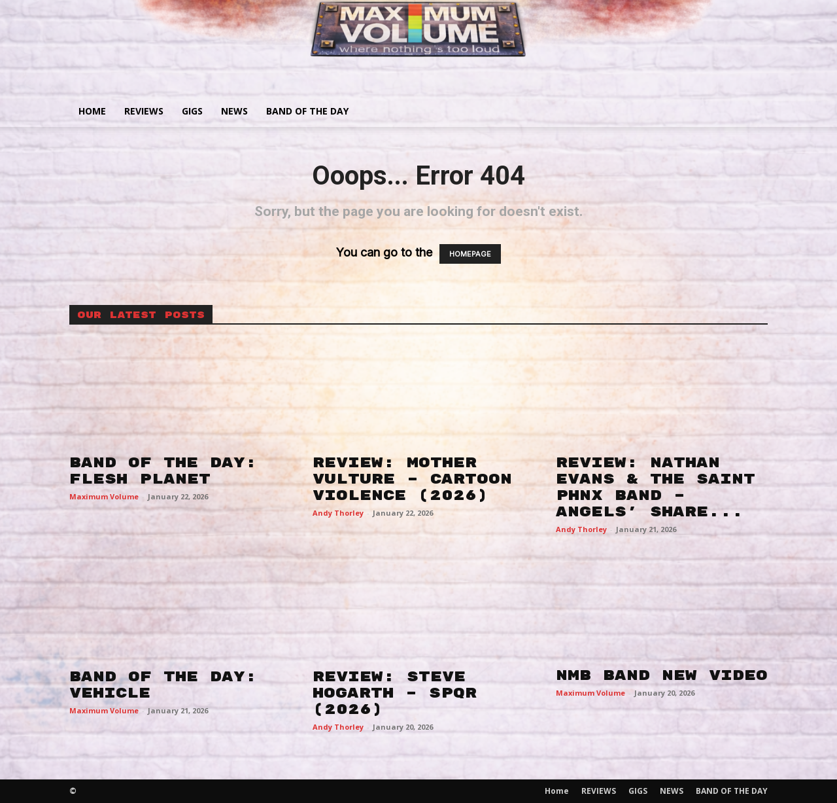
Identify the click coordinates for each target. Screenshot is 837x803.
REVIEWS (143, 111)
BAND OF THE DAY (307, 111)
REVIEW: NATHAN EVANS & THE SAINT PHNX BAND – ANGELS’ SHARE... (655, 487)
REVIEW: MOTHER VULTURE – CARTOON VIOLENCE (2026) (412, 479)
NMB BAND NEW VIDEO (662, 675)
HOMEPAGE (470, 254)
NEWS (234, 111)
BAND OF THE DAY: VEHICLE (163, 685)
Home (92, 111)
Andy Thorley (338, 513)
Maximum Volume (104, 496)
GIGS (192, 111)
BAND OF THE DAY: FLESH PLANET (163, 471)
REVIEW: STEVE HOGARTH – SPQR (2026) (395, 693)
